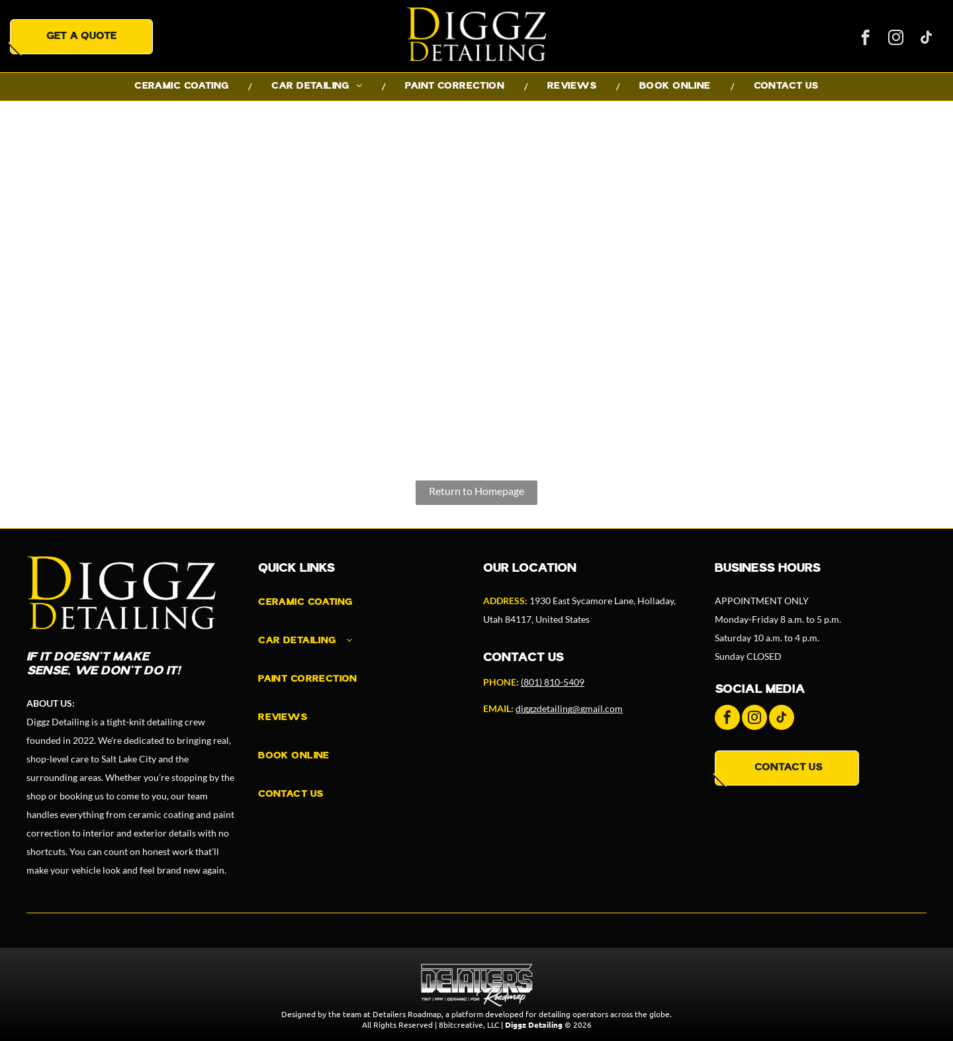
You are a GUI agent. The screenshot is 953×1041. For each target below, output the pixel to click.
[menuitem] (182, 86)
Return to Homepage (476, 490)
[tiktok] (926, 39)
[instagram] (895, 39)
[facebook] (865, 39)
